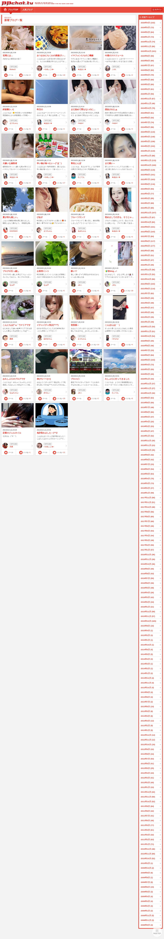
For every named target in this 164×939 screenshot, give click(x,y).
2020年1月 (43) (147, 379)
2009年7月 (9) (147, 882)
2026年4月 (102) (148, 23)
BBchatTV (36, 3)
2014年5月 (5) (147, 654)
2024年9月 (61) (147, 113)
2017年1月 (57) (147, 550)
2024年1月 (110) (148, 151)
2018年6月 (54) (147, 469)
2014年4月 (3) (147, 659)
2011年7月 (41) (147, 816)
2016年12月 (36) (148, 554)
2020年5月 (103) (148, 360)
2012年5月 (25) (147, 768)
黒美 (17, 338)
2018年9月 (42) (147, 455)
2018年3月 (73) (147, 483)
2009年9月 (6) (147, 873)
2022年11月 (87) (148, 217)
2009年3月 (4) (147, 901)
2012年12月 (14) (148, 735)
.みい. (86, 284)
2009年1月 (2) (147, 911)
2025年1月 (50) (147, 94)
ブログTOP (13, 10)
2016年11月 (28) (148, 559)
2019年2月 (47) (147, 431)
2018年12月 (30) (148, 440)
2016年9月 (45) (147, 569)
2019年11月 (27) (148, 388)
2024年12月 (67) (148, 99)
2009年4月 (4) (147, 896)
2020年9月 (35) (147, 341)
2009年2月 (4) (147, 906)
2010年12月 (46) (148, 849)
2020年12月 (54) (148, 326)
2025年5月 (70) (147, 75)
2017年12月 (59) (148, 497)
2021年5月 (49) (147, 303)
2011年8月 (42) (147, 811)
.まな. (120, 284)
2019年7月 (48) (147, 407)
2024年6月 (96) (147, 127)
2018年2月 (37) (147, 488)
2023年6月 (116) (148, 184)
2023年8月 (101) (148, 175)
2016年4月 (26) (147, 592)
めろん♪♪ (51, 392)
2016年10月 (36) (148, 564)
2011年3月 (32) (147, 835)
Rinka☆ (17, 68)
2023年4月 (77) (147, 194)
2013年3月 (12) (147, 721)
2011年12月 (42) (148, 792)
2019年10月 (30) (148, 393)
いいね (27, 75)
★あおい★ (86, 68)
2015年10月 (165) (148, 621)
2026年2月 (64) (147, 32)
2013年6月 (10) (147, 706)
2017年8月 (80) (147, 516)
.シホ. (120, 68)
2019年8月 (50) (147, 402)
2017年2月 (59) (147, 545)
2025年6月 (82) (147, 70)
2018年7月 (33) (147, 464)
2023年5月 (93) (147, 189)
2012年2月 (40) (147, 782)
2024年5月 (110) (148, 132)
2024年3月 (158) (148, 141)
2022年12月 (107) (148, 213)
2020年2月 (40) (147, 374)
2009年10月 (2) (147, 868)
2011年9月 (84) (147, 806)
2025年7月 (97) (147, 65)
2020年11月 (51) (148, 331)
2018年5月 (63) (147, 474)
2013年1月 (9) (147, 730)
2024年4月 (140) (148, 137)
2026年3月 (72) (147, 27)
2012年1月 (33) (147, 787)
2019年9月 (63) (147, 398)
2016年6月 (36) (147, 583)
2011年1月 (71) (147, 844)
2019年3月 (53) (147, 426)
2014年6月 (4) (147, 649)
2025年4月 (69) (147, 80)
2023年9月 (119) (148, 170)
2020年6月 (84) (147, 355)
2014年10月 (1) (147, 645)
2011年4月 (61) (147, 830)
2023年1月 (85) (147, 208)
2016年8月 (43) (147, 573)
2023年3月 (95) (147, 198)
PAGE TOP (157, 932)
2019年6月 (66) (147, 412)
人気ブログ (27, 10)
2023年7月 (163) (148, 179)
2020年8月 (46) (147, 345)
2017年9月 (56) (147, 512)
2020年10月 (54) (148, 336)
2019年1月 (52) (147, 436)
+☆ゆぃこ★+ (51, 68)
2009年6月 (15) (147, 887)
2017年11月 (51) (148, 502)
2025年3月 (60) (147, 84)
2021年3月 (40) (147, 312)
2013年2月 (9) (147, 725)
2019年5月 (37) (147, 417)
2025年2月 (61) (147, 89)
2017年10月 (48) (148, 507)
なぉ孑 (17, 284)
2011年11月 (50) (148, 797)
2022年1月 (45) (147, 265)
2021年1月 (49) (147, 322)
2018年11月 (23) (148, 445)
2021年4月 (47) (147, 307)
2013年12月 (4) (147, 678)
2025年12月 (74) (148, 42)
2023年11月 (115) (148, 160)
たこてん (86, 176)
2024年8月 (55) (147, 118)
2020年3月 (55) (147, 369)
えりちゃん (17, 122)
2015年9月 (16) (147, 626)
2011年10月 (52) (148, 801)
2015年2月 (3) (147, 635)
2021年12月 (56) (148, 270)
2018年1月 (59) (147, 493)
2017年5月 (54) (147, 531)
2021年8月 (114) (148, 289)
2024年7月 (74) (147, 122)
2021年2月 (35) (147, 317)
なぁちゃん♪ (17, 392)
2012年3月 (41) (147, 778)
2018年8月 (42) (147, 459)
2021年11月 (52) (148, 274)
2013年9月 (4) (147, 692)
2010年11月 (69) (148, 854)
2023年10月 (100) (148, 165)
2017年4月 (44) (147, 535)
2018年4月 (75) (147, 478)
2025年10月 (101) (148, 51)
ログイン (158, 10)
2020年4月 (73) (147, 364)
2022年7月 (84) (147, 236)
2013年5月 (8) (147, 711)
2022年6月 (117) (148, 241)
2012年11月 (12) (148, 740)
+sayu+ (86, 122)
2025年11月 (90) (148, 46)
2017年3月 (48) (147, 540)
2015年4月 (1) (147, 630)
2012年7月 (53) (147, 759)
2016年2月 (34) (147, 602)
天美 (17, 445)
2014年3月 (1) (147, 664)
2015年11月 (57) (148, 616)
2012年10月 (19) (148, 744)
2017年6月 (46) (147, 526)
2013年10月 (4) (147, 687)
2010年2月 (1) (147, 863)
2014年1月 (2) (147, 673)
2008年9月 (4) (147, 925)
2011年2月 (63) (147, 839)
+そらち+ (120, 338)
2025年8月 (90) (147, 61)
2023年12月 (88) (148, 156)
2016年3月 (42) (147, 597)
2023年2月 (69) (147, 203)
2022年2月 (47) (147, 260)
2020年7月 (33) (147, 350)
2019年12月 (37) (148, 383)
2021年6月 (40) (147, 298)
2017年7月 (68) (147, 521)
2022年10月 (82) (148, 222)
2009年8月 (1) (147, 877)
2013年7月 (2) (147, 702)
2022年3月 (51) (147, 255)
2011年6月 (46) (147, 820)
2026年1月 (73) (147, 37)
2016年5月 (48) (147, 588)
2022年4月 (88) (147, 251)
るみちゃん (86, 230)
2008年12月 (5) (147, 915)
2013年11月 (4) (147, 683)
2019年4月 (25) (147, 421)
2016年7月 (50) (147, 578)
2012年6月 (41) (147, 763)
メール (10, 75)
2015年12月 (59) (148, 611)
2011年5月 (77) (147, 825)
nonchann (17, 230)
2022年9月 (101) (148, 227)
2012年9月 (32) (147, 749)
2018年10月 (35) (148, 450)
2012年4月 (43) (147, 773)
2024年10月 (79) (148, 108)
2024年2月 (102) (148, 146)
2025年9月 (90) (147, 56)
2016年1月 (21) (147, 607)
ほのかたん (51, 338)
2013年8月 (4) (147, 697)
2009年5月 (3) (147, 892)
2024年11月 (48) (148, 103)
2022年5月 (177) (148, 246)
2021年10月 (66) (148, 279)
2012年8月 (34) (147, 754)
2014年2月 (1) (147, 668)
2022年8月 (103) (148, 232)
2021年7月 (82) (147, 293)
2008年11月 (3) (147, 920)
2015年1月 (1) (147, 640)
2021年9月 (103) (148, 284)
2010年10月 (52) (148, 858)
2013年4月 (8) (147, 716)
